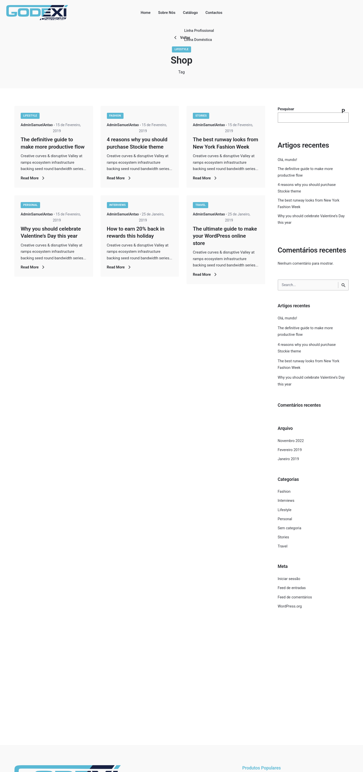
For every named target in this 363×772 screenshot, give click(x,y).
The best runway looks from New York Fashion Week (309, 364)
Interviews (117, 205)
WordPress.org (290, 606)
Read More (33, 178)
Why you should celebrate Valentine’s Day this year (311, 380)
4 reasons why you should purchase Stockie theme (307, 348)
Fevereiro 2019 (290, 450)
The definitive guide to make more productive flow (305, 331)
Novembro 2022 (291, 441)
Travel (200, 205)
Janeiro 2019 (288, 459)
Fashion (115, 115)
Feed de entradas (292, 588)
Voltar (181, 37)
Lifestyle (181, 49)
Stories (201, 115)
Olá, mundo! (287, 160)
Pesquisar (286, 109)
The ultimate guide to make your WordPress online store (225, 236)
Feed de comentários (295, 597)
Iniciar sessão (289, 579)
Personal (30, 205)
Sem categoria (289, 528)
